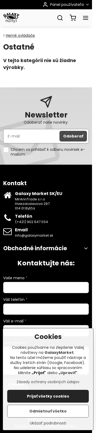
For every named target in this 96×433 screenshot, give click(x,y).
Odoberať (73, 136)
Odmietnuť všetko (48, 413)
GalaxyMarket (59, 354)
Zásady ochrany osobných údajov (48, 383)
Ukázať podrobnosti (48, 425)
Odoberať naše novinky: (46, 122)
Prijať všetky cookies (48, 398)
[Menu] (85, 18)
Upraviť (68, 374)
